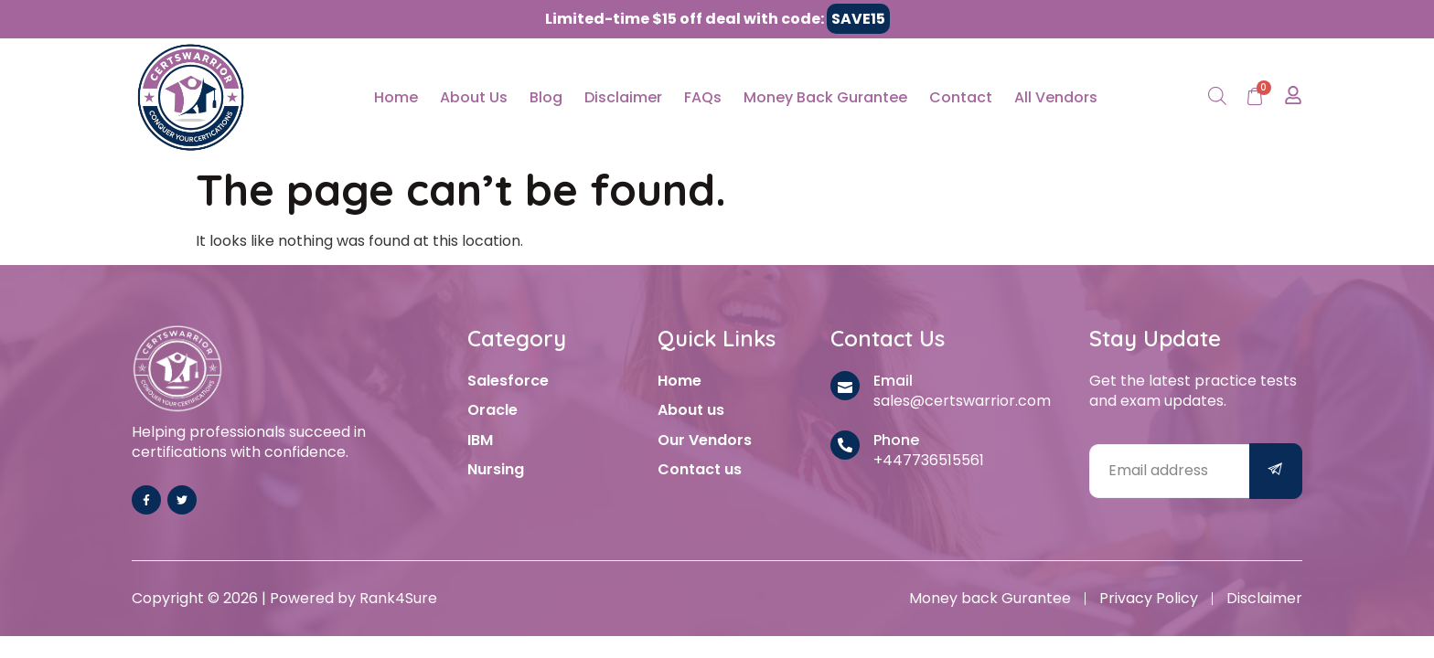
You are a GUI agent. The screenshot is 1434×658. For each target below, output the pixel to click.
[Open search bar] (1217, 97)
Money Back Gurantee (825, 97)
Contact (960, 97)
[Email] (845, 385)
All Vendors (1055, 97)
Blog (546, 97)
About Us (474, 97)
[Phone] (845, 445)
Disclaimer (623, 97)
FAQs (703, 97)
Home (396, 97)
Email (893, 380)
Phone (896, 440)
